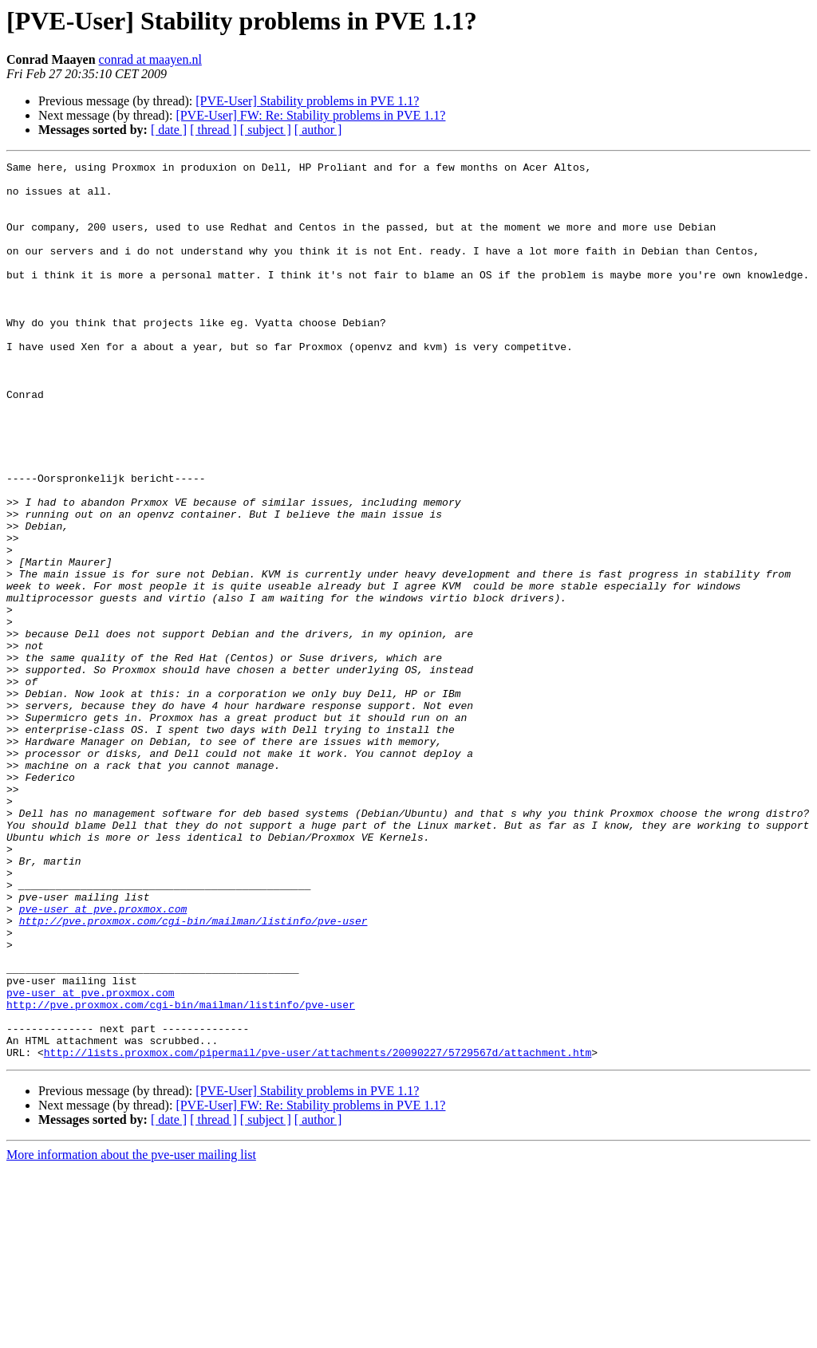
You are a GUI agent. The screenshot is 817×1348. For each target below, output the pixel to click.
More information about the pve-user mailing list (131, 1334)
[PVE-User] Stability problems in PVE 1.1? (307, 101)
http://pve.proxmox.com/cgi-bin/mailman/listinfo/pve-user (193, 1073)
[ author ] (318, 129)
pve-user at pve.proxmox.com (103, 1059)
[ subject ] (265, 129)
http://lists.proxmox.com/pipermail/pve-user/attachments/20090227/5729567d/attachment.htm (317, 1231)
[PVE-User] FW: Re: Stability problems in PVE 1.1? (310, 115)
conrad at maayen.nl (150, 59)
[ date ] (169, 129)
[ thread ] (213, 129)
